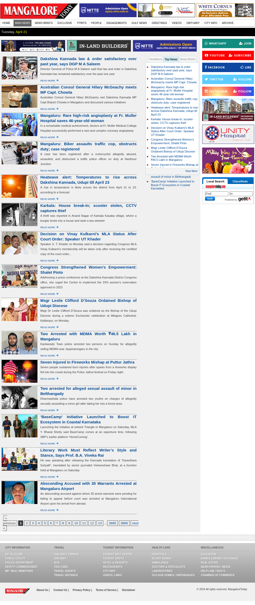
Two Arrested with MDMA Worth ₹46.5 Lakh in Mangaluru (171, 158)
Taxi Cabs (61, 566)
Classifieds (240, 181)
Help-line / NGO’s (213, 571)
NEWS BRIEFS (44, 23)
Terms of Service (106, 590)
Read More (47, 80)
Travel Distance (66, 575)
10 (76, 523)
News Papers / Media (216, 566)
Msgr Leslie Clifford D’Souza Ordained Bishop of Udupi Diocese (173, 149)
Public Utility (15, 558)
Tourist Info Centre (118, 554)
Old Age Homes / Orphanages (173, 575)
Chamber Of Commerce (218, 575)
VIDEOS (177, 23)
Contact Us (61, 590)
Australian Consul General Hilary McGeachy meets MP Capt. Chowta (173, 80)
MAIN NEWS (22, 23)
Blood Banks (161, 558)
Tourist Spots (113, 558)
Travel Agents (65, 571)
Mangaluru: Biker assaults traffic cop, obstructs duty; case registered (174, 100)
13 (100, 523)
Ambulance (160, 562)
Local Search (215, 181)
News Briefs (187, 59)
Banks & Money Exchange (219, 558)
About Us (42, 590)
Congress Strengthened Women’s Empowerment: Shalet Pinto (172, 141)
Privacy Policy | (82, 590)
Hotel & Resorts (115, 562)
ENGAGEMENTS (116, 23)
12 (92, 523)
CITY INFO (211, 23)
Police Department (19, 562)
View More (191, 171)
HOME (6, 23)
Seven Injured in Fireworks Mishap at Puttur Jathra (87, 362)
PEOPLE (96, 23)
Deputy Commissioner (21, 566)
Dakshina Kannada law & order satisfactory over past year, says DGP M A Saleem (171, 70)
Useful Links (112, 575)
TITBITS (81, 23)
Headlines (155, 59)
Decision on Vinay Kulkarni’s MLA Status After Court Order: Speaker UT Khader (172, 131)
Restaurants (113, 566)
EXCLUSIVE (65, 23)
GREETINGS (159, 23)
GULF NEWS (139, 23)
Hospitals (159, 554)
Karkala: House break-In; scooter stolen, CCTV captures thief (172, 121)
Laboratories (162, 571)
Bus (57, 562)
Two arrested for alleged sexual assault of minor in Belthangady (171, 174)
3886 (124, 523)
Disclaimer (128, 590)
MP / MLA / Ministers (19, 571)
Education (208, 554)
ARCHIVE (227, 23)
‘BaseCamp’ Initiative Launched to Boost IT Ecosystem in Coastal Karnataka (172, 185)
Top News (171, 59)
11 (84, 523)
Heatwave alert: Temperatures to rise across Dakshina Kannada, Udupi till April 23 (174, 111)
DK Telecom (13, 554)
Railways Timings (66, 554)
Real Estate (210, 562)
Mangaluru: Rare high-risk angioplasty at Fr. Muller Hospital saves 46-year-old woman (172, 91)
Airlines (60, 558)
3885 (112, 523)
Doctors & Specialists (168, 566)
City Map (109, 571)
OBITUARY (193, 23)
